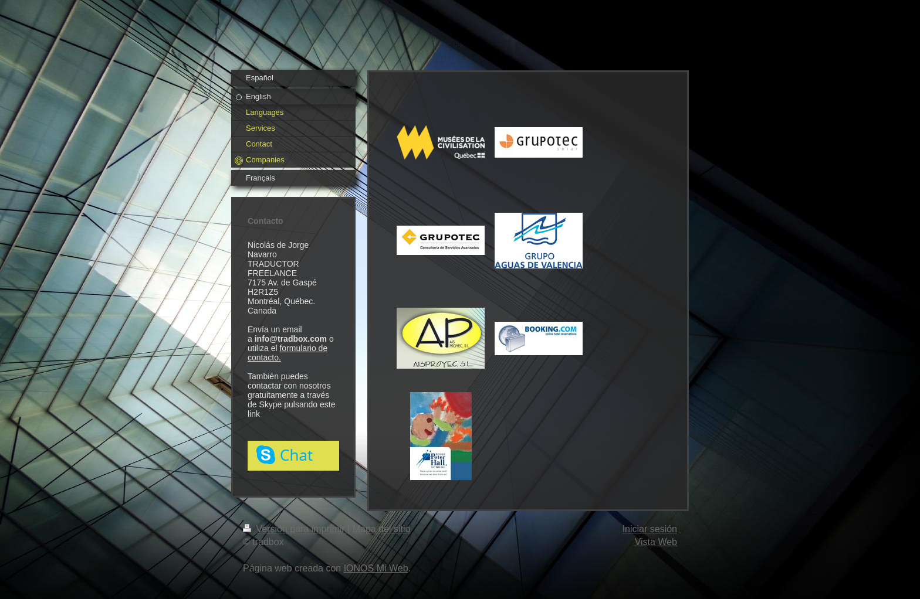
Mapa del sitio (382, 529)
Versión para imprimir (295, 529)
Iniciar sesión (650, 529)
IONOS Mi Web (376, 568)
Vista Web (656, 542)
